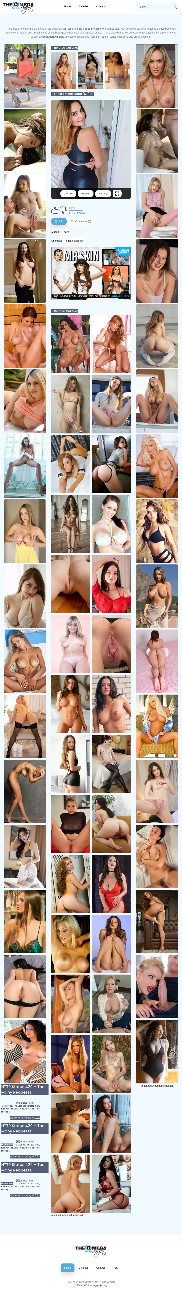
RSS (115, 1267)
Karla (66, 231)
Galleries (83, 6)
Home (67, 6)
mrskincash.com (75, 240)
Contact (100, 6)
